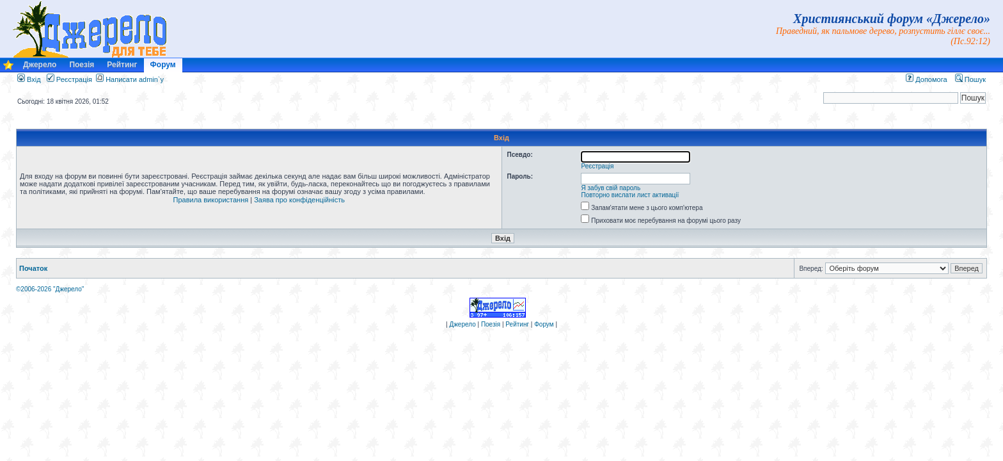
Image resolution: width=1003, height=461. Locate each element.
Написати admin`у (135, 79)
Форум (163, 64)
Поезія (81, 64)
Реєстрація (69, 79)
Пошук (970, 79)
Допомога (926, 79)
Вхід (29, 79)
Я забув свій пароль (611, 187)
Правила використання (211, 200)
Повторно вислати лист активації (630, 194)
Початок (33, 268)
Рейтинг (122, 64)
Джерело (39, 64)
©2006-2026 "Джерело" (50, 289)
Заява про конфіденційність (299, 200)
